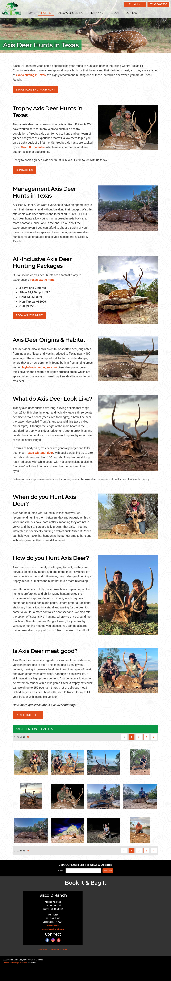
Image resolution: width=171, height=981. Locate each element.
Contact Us (24, 172)
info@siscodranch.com (53, 943)
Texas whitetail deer (48, 454)
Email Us (135, 4)
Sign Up (107, 884)
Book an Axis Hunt (29, 315)
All (28, 751)
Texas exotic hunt (42, 278)
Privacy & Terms (59, 964)
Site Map (42, 964)
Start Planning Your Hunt (35, 90)
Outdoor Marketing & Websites (15, 977)
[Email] (83, 884)
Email (60, 885)
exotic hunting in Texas (40, 75)
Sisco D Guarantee (63, 149)
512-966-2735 (158, 4)
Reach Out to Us (28, 729)
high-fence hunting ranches (59, 367)
